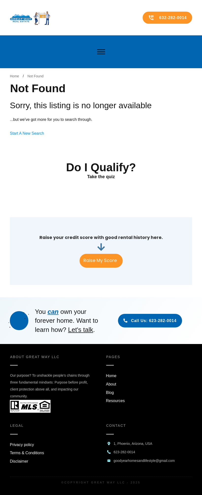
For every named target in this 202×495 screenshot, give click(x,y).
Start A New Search (27, 133)
